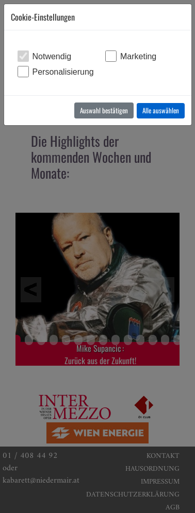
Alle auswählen (160, 110)
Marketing (138, 56)
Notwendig (52, 56)
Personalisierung (63, 71)
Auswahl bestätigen (104, 110)
